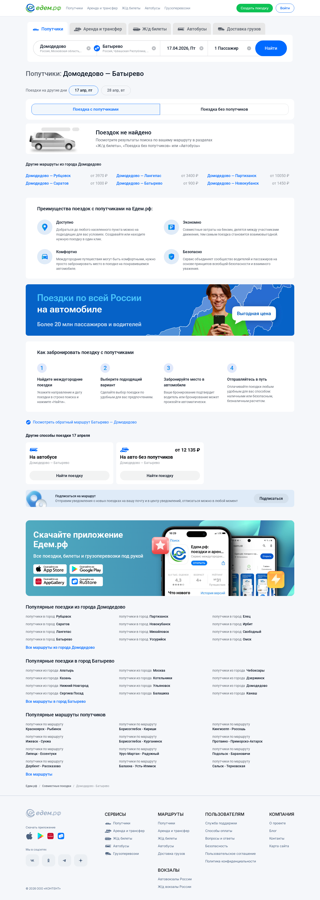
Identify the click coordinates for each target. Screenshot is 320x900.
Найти (273, 49)
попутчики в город (48, 618)
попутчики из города (50, 672)
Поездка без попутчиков (224, 110)
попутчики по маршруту (44, 728)
